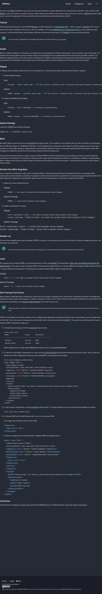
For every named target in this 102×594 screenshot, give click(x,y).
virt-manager (62, 47)
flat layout (42, 282)
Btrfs (18, 16)
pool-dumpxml (58, 397)
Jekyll (78, 589)
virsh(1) (3, 365)
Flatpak (96, 37)
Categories (78, 4)
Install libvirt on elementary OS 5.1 (87, 34)
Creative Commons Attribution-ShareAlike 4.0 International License (49, 589)
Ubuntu (98, 32)
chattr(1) (63, 296)
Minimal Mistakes (86, 589)
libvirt (14, 11)
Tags (89, 4)
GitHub (12, 581)
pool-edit (39, 458)
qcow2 (37, 161)
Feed (20, 581)
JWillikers (6, 4)
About (67, 4)
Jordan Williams (14, 589)
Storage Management (76, 340)
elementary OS (70, 32)
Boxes (20, 14)
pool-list (38, 370)
